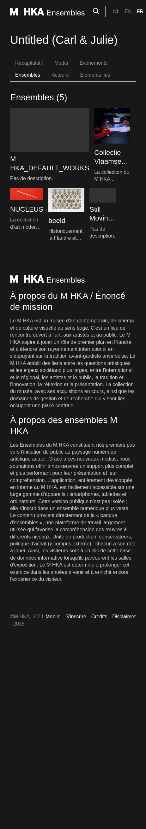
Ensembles (27, 75)
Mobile (53, 616)
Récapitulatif (29, 63)
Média (61, 63)
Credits (99, 616)
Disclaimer (124, 616)
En (128, 11)
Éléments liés (95, 75)
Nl (116, 11)
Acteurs (60, 75)
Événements (94, 63)
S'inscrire (75, 616)
